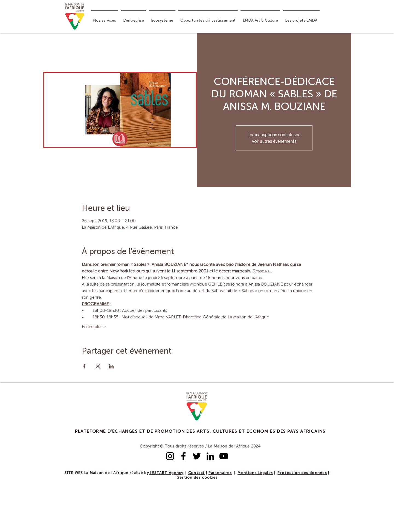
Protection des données (302, 473)
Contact (196, 473)
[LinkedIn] (210, 456)
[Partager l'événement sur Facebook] (84, 366)
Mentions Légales (255, 473)
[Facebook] (183, 456)
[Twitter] (197, 456)
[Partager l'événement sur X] (97, 366)
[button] (104, 18)
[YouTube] (223, 456)
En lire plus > (94, 327)
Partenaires (220, 473)
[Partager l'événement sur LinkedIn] (111, 366)
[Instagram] (170, 456)
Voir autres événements (274, 141)
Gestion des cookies (197, 477)
